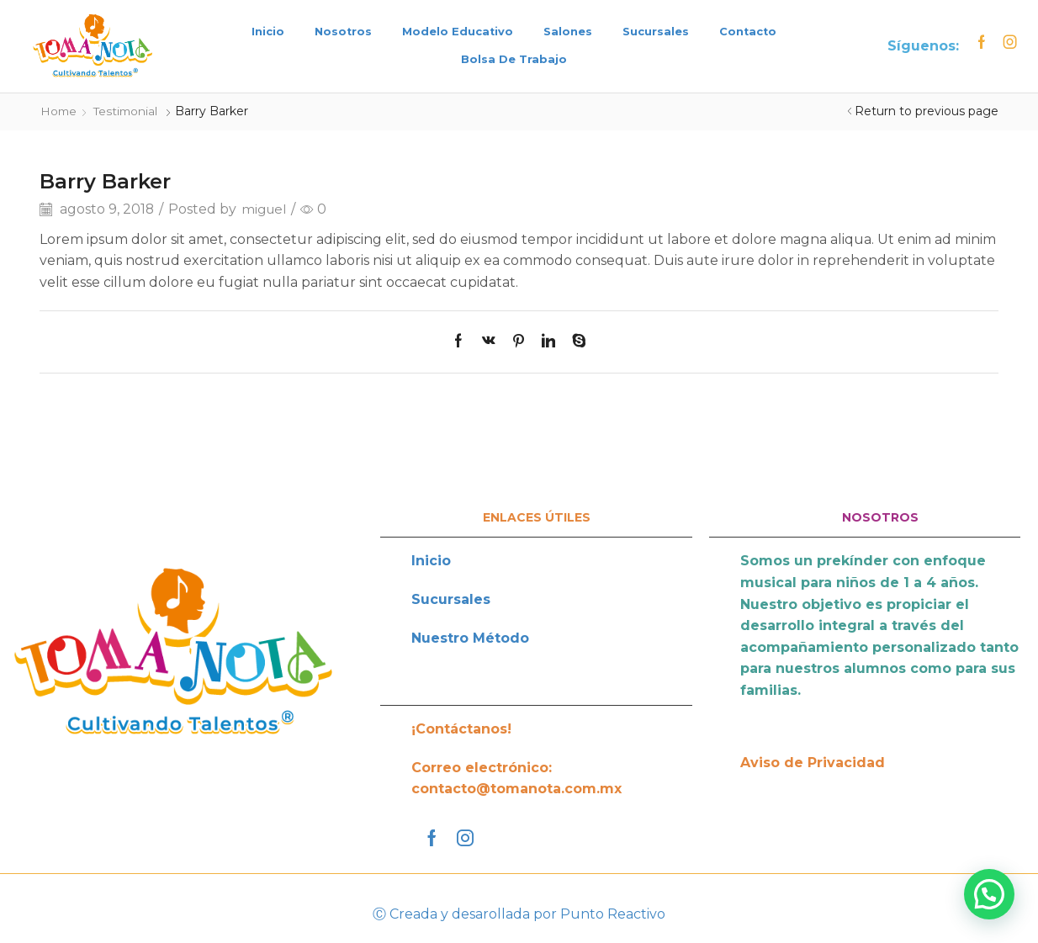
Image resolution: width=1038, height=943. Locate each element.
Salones (567, 31)
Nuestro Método (470, 637)
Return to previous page (926, 111)
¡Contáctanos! (461, 728)
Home (59, 111)
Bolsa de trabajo (514, 59)
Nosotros (343, 31)
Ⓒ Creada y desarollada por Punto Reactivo (519, 913)
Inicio (268, 31)
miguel (265, 208)
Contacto (747, 31)
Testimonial (128, 111)
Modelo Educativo (457, 31)
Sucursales (655, 31)
